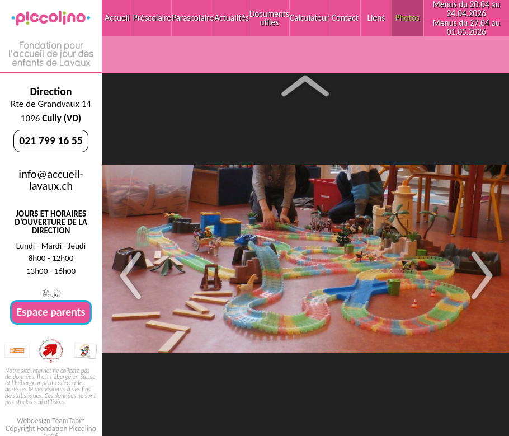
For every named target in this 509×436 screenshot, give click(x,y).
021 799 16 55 (51, 140)
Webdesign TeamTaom (51, 420)
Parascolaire (193, 17)
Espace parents (51, 311)
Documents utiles (269, 17)
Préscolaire (152, 17)
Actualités (231, 17)
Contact (345, 17)
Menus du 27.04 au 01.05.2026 (466, 27)
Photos (407, 17)
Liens (376, 17)
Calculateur (309, 17)
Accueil (117, 17)
